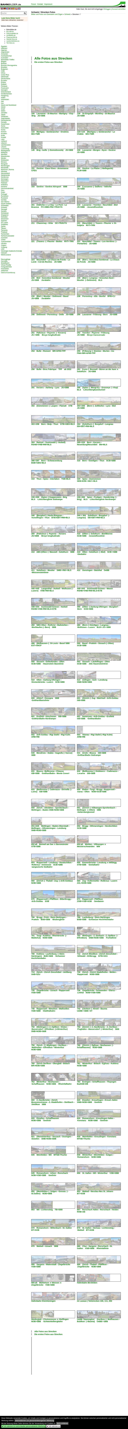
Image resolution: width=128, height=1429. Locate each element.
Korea (3, 130)
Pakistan (4, 183)
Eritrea (3, 82)
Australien (4, 58)
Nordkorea (5, 177)
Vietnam (4, 253)
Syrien (3, 226)
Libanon (4, 143)
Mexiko (3, 158)
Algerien (4, 50)
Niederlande (5, 175)
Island (3, 107)
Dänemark (4, 77)
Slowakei (4, 217)
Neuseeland (5, 173)
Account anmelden (118, 9)
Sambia (4, 200)
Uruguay (4, 247)
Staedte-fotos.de (11, 39)
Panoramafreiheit (7, 188)
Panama (4, 187)
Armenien (4, 54)
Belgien (3, 62)
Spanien (4, 221)
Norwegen (4, 179)
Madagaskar (5, 151)
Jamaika (4, 113)
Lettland (4, 141)
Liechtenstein (6, 145)
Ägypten (4, 46)
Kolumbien (5, 128)
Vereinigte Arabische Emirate (11, 251)
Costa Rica (5, 75)
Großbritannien (6, 94)
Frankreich (5, 88)
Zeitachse (4, 271)
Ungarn (3, 245)
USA (2, 249)
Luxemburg (5, 149)
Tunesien (4, 238)
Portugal (4, 194)
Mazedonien (5, 156)
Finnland (4, 86)
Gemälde (4, 261)
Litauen (3, 147)
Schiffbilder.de (11, 35)
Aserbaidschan (6, 56)
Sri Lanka (4, 223)
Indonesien (5, 99)
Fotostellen (5, 269)
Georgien (4, 90)
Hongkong (4, 96)
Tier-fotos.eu (10, 43)
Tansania (4, 230)
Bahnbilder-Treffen (7, 60)
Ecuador (4, 80)
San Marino (5, 202)
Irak (2, 101)
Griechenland (6, 92)
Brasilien (4, 67)
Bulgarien (4, 69)
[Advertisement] (79, 36)
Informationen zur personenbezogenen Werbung (34, 1421)
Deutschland (5, 79)
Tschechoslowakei (7, 236)
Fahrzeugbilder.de (12, 33)
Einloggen (107, 9)
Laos (2, 139)
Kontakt (40, 4)
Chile (3, 71)
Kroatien (4, 134)
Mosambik (4, 168)
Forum (33, 4)
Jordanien (4, 116)
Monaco (4, 162)
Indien (3, 98)
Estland (3, 84)
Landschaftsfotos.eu (12, 41)
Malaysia (4, 152)
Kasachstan (5, 124)
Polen (3, 192)
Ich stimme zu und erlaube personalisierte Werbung (23, 1426)
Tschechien (5, 234)
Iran (2, 103)
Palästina (4, 185)
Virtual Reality (6, 265)
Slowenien (4, 219)
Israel (3, 109)
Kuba (3, 135)
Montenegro (5, 166)
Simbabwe (5, 213)
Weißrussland (6, 255)
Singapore (4, 215)
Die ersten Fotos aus (48, 62)
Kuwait (3, 137)
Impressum (48, 4)
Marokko (4, 154)
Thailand (4, 232)
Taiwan (3, 228)
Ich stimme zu (53, 1426)
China (3, 73)
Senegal (4, 209)
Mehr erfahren (62, 1423)
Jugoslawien (5, 118)
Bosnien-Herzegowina (9, 65)
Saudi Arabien (6, 204)
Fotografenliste (6, 267)
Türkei (3, 240)
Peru (2, 190)
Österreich (4, 181)
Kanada (4, 122)
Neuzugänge (5, 259)
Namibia (4, 171)
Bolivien (4, 63)
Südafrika (4, 224)
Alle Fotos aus (53, 58)
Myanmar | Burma (7, 170)
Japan (3, 115)
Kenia (3, 126)
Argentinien (5, 52)
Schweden (5, 206)
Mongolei (4, 164)
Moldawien (5, 160)
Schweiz (67, 14)
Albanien (4, 48)
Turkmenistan (6, 241)
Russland (4, 198)
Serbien (4, 211)
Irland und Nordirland (8, 105)
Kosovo (3, 132)
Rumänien (4, 196)
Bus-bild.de (10, 31)
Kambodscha (5, 120)
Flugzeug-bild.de (11, 37)
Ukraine (4, 243)
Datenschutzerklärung (8, 272)
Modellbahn (5, 263)
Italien (3, 111)
